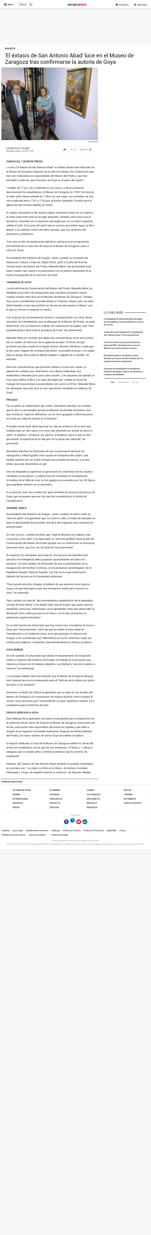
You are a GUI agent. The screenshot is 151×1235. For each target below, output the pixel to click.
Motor (127, 790)
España (16, 794)
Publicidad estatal (59, 834)
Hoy (113, 382)
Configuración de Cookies (13, 834)
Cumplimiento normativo (37, 830)
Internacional (20, 798)
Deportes (18, 803)
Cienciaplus (56, 798)
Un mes (135, 382)
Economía (55, 790)
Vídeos (16, 807)
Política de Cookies (72, 830)
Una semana (123, 382)
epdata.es (92, 803)
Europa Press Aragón (18, 148)
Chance (91, 790)
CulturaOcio (94, 794)
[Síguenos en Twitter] (72, 822)
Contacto (5, 830)
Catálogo (55, 830)
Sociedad (54, 794)
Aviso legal (18, 830)
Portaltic (55, 803)
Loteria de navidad (37, 834)
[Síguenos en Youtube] (79, 822)
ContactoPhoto (132, 803)
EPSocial (54, 807)
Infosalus (92, 807)
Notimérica (130, 798)
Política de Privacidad (94, 830)
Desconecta (93, 798)
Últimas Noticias (22, 790)
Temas (122, 830)
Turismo (128, 794)
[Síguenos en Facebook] (66, 822)
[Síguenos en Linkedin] (85, 822)
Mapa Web (111, 830)
